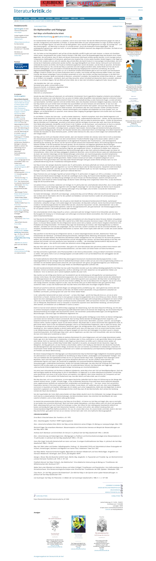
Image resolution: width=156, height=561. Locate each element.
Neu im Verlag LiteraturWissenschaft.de (55, 546)
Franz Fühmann (24, 126)
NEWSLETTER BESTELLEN (114, 492)
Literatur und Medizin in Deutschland (21, 200)
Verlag (140, 10)
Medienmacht (18, 39)
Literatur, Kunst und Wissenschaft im (21, 230)
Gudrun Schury (63, 37)
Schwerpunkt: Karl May (52, 21)
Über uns (74, 18)
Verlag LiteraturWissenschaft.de (78, 548)
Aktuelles (18, 18)
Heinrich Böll (18, 103)
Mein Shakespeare (19, 108)
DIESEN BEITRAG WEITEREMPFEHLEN (110, 488)
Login (82, 18)
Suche (121, 18)
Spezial (33, 18)
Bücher (41, 18)
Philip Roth (26, 101)
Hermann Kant (18, 110)
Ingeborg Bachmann (20, 134)
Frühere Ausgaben (25, 21)
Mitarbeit (65, 18)
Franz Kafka (17, 224)
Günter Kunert (18, 101)
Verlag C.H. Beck (134, 55)
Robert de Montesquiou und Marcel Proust (21, 195)
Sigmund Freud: (22, 237)
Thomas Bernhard (19, 118)
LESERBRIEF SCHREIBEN (114, 485)
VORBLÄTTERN (118, 26)
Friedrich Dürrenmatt (19, 112)
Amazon (134, 91)
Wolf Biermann (22, 106)
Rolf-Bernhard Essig (44, 37)
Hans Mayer (17, 32)
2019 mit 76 (17, 176)
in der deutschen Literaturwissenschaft (20, 250)
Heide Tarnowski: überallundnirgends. (20, 166)
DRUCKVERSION (116, 490)
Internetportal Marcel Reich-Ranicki (20, 139)
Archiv (26, 18)
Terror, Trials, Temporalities (19, 209)
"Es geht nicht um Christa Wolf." (21, 179)
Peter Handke (25, 130)
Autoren (49, 18)
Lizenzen (107, 509)
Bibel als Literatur (22, 243)
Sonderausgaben (19, 96)
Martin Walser (20, 104)
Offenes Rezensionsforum (22, 42)
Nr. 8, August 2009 (38, 21)
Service (57, 18)
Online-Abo (17, 55)
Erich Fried (17, 122)
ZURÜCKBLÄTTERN (40, 26)
